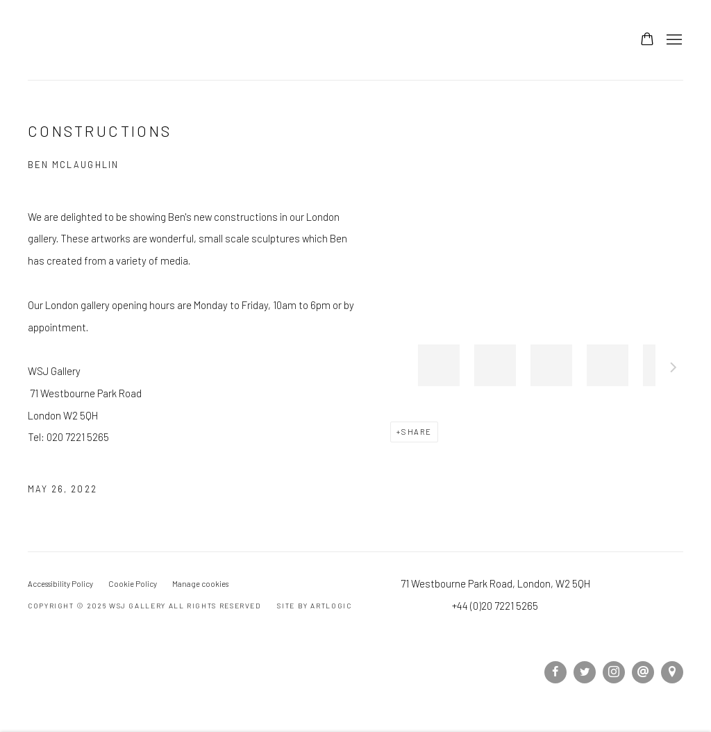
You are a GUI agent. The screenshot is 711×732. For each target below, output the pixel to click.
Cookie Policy (132, 583)
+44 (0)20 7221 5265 (495, 605)
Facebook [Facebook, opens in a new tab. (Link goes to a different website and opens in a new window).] (555, 672)
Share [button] (416, 431)
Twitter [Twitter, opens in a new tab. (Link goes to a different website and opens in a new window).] (585, 672)
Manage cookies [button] (200, 583)
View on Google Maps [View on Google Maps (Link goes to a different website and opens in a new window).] (672, 672)
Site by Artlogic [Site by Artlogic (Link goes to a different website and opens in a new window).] (314, 605)
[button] (439, 365)
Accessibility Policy (60, 583)
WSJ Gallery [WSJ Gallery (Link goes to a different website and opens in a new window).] (118, 39)
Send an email (643, 672)
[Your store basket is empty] (647, 40)
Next (673, 369)
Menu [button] (672, 40)
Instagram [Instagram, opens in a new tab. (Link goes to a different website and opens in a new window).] (614, 672)
